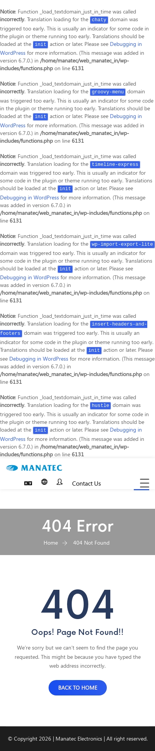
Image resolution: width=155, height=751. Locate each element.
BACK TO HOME (77, 687)
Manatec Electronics (79, 738)
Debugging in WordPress (29, 197)
